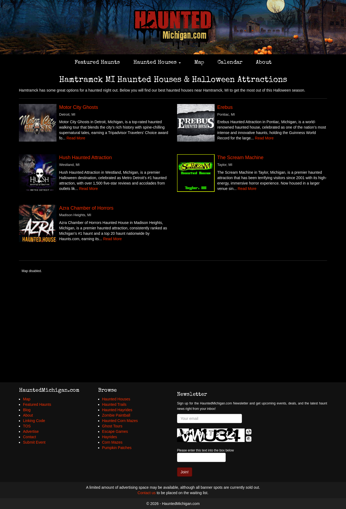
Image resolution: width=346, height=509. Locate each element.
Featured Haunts (97, 62)
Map (199, 62)
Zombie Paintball (116, 415)
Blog (27, 410)
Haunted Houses (157, 62)
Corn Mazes (112, 442)
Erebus (225, 107)
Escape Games (115, 431)
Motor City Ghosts (78, 107)
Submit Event (34, 442)
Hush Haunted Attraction (85, 157)
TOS (27, 426)
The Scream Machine (240, 157)
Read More (75, 138)
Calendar (230, 62)
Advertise (31, 431)
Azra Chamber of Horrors (86, 208)
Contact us (147, 493)
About (264, 62)
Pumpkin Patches (117, 448)
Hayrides (109, 437)
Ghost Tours (112, 426)
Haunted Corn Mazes (120, 420)
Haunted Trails (114, 404)
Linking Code (34, 420)
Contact (29, 437)
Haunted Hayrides (117, 410)
